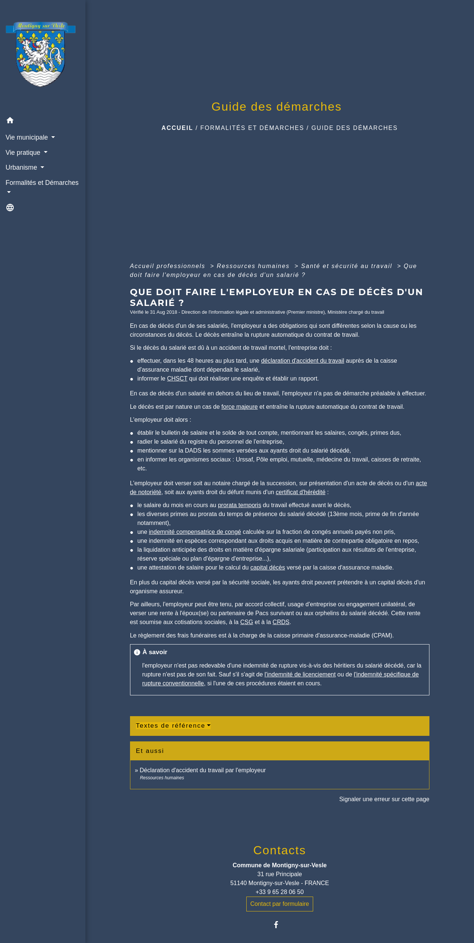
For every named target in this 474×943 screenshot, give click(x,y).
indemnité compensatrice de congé (195, 532)
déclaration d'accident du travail (302, 361)
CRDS (281, 622)
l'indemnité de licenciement (300, 674)
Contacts (279, 850)
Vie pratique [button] (24, 152)
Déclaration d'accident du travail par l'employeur (203, 770)
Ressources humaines (254, 266)
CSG (246, 622)
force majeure (239, 407)
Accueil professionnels (169, 266)
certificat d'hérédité (300, 492)
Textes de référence (170, 725)
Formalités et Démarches (252, 128)
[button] (43, 121)
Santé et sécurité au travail (348, 266)
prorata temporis (240, 505)
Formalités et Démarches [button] (42, 182)
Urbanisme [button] (22, 167)
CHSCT (177, 378)
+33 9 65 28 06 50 (279, 892)
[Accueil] (43, 56)
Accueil (177, 128)
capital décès (267, 567)
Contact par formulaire (279, 904)
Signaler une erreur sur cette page (384, 799)
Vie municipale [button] (28, 137)
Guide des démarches (354, 128)
